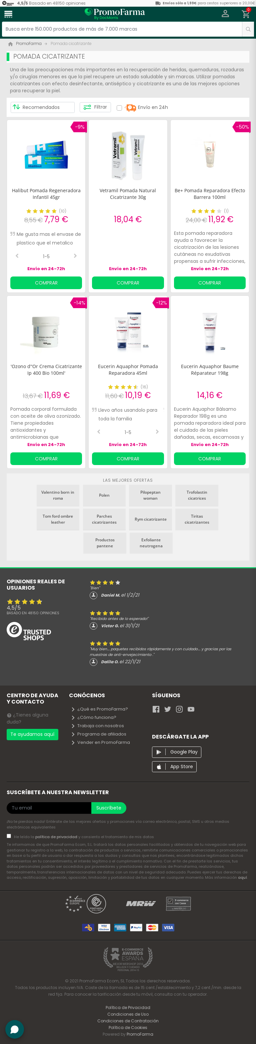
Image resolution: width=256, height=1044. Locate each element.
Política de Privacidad (128, 1007)
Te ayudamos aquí (32, 734)
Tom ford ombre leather (58, 519)
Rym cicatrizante (151, 519)
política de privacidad (56, 836)
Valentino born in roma (57, 495)
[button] (225, 14)
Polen (104, 495)
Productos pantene (105, 543)
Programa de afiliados (98, 734)
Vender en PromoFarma (100, 742)
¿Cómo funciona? (93, 717)
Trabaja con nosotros (97, 726)
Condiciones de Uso (128, 1014)
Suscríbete (108, 807)
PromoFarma (140, 1034)
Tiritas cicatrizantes (197, 519)
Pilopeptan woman (150, 495)
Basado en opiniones (33, 613)
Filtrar (95, 107)
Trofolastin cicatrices (197, 495)
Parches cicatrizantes (104, 519)
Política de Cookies (128, 1027)
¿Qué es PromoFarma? (99, 709)
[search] (248, 29)
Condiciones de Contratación (128, 1021)
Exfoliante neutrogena (151, 543)
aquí (242, 877)
